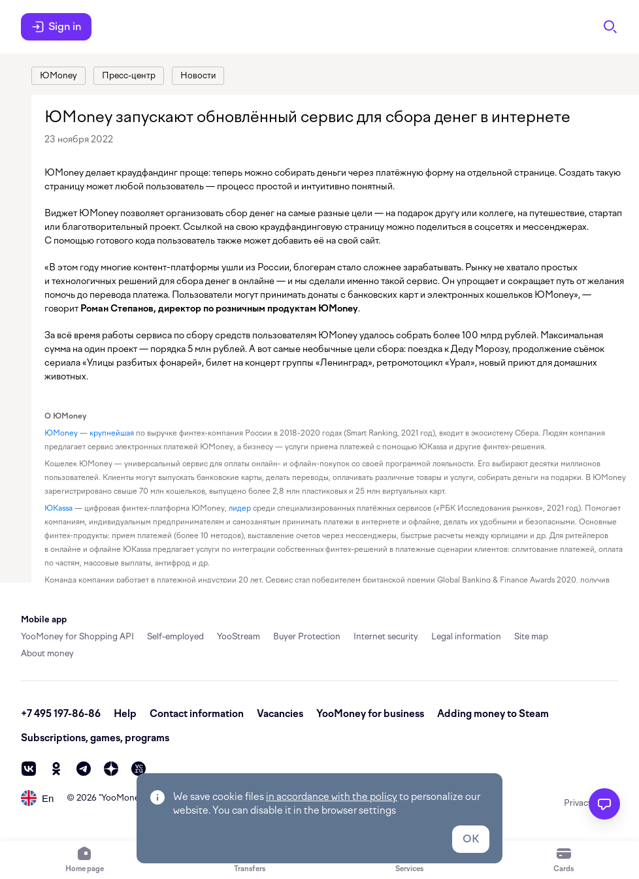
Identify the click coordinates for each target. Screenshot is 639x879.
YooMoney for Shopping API (77, 636)
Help (125, 714)
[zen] (111, 768)
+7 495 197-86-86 (61, 714)
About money (47, 653)
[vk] (29, 768)
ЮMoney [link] (61, 433)
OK (471, 839)
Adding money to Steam (493, 714)
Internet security (385, 636)
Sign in (56, 26)
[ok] (56, 768)
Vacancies (280, 714)
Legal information (466, 636)
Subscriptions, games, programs (95, 738)
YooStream (238, 636)
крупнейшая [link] (112, 433)
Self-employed (175, 636)
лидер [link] (240, 508)
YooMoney (122, 798)
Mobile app (44, 619)
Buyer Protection (306, 636)
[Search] (610, 27)
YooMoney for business (370, 714)
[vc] (138, 768)
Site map (531, 636)
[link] (58, 76)
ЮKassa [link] (58, 508)
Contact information (197, 714)
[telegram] (83, 768)
